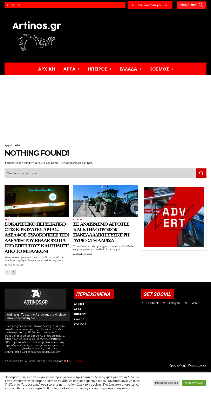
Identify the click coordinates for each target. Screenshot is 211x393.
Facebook (153, 303)
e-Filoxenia (76, 360)
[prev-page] (7, 272)
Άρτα (8, 219)
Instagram (175, 303)
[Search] (201, 173)
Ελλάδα (78, 219)
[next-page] (13, 272)
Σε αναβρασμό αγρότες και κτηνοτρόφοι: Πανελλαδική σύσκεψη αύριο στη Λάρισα (101, 232)
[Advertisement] (105, 105)
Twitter (194, 303)
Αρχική (8, 145)
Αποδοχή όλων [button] (194, 382)
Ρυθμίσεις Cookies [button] (166, 382)
